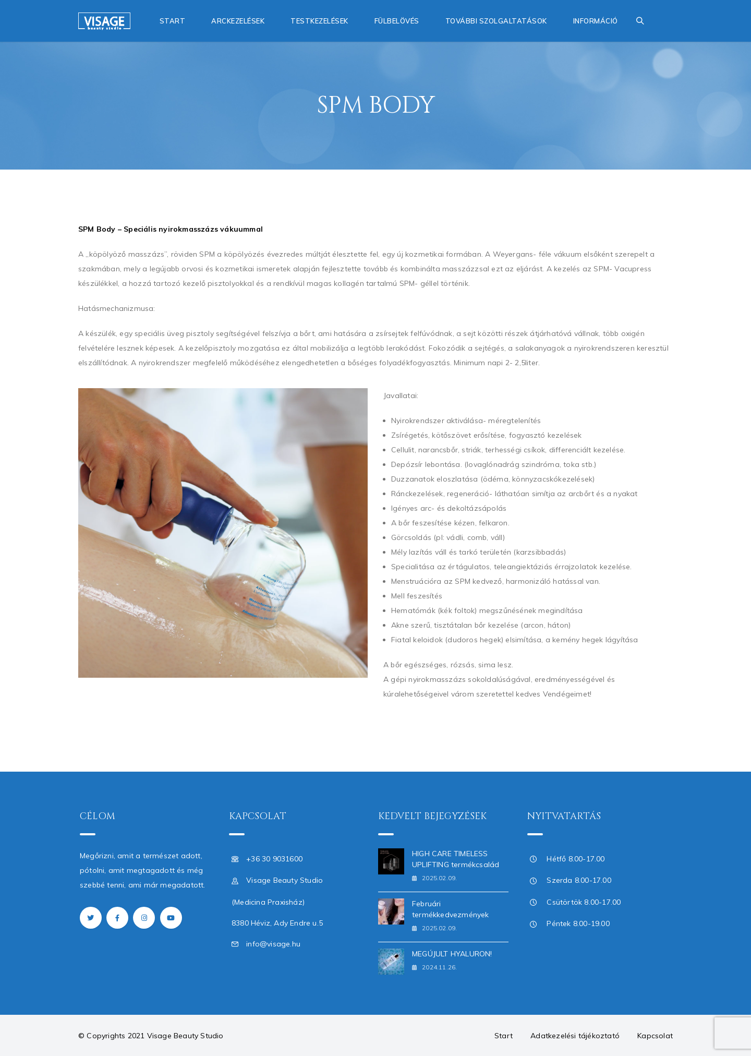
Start (173, 21)
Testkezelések (319, 21)
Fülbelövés (396, 21)
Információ (595, 21)
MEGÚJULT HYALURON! (452, 953)
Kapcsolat (655, 1035)
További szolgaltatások (496, 21)
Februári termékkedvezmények (450, 909)
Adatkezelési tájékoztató (575, 1035)
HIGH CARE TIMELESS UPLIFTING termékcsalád (455, 859)
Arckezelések (237, 21)
